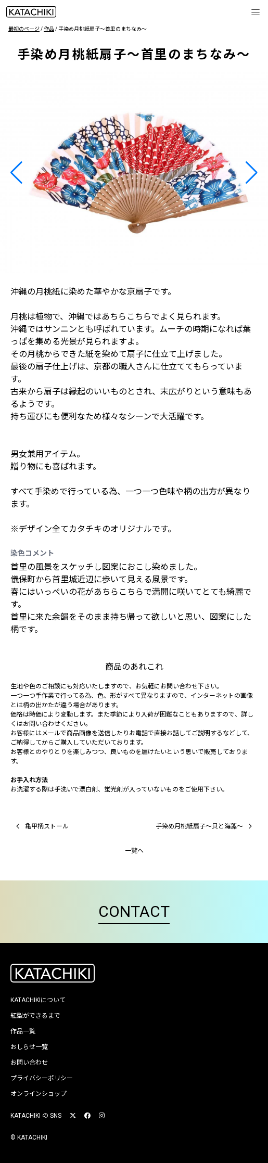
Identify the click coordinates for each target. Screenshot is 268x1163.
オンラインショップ (38, 1093)
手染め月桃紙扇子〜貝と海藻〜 (206, 826)
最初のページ (24, 29)
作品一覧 (22, 1031)
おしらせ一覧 (29, 1047)
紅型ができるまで (35, 1015)
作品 (49, 29)
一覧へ (134, 850)
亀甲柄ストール (40, 826)
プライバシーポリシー (41, 1078)
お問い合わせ (29, 1062)
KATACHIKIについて (38, 1000)
